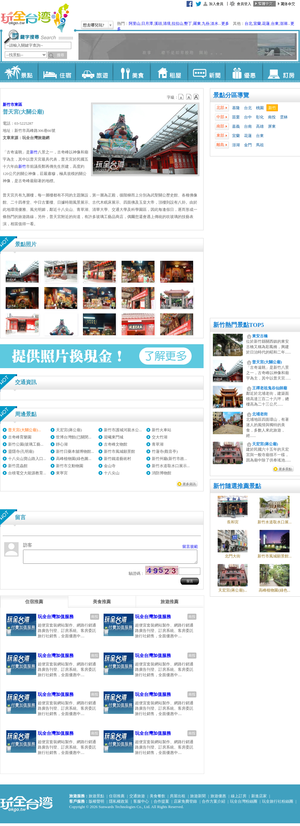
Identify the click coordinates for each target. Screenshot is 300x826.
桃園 (260, 108)
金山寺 (110, 466)
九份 (206, 23)
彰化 (260, 117)
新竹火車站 (161, 430)
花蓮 (266, 23)
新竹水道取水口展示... (171, 466)
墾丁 (188, 23)
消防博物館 (161, 473)
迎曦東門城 (113, 437)
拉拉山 (177, 23)
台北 (248, 23)
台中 (248, 117)
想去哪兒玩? (93, 25)
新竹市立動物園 (69, 466)
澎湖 (283, 23)
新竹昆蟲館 (18, 466)
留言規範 (190, 546)
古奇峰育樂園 (19, 437)
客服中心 (141, 804)
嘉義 (236, 126)
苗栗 (236, 117)
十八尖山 (111, 473)
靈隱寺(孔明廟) (21, 451)
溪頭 (158, 23)
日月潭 (147, 23)
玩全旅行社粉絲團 (277, 804)
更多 (225, 23)
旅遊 (94, 71)
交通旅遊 (137, 798)
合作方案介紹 (213, 804)
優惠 (243, 71)
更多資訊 (189, 484)
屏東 (272, 126)
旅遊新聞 (198, 798)
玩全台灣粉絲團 (243, 804)
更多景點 (285, 469)
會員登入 (244, 4)
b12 (181, 97)
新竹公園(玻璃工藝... (25, 444)
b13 (189, 97)
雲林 (284, 117)
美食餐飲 (157, 798)
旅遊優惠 (218, 798)
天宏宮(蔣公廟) (69, 430)
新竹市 (8, 104)
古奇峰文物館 (115, 444)
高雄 (260, 126)
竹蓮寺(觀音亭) (165, 451)
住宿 (56, 71)
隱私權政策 (118, 804)
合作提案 (161, 804)
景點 (19, 71)
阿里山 (134, 23)
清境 (167, 23)
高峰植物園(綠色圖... (73, 458)
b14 (196, 97)
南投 (272, 117)
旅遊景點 (96, 798)
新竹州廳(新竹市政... (169, 458)
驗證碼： (136, 576)
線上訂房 (238, 798)
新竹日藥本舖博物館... (75, 451)
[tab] (34, 604)
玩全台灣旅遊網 (34, 18)
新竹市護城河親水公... (123, 430)
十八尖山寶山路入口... (27, 458)
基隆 (236, 108)
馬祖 (260, 145)
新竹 (272, 108)
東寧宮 (62, 473)
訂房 (281, 71)
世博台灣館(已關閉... (73, 437)
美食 (131, 71)
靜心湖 (62, 444)
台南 (248, 126)
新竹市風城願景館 (119, 451)
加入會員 (216, 4)
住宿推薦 (117, 798)
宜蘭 (257, 23)
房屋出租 (177, 798)
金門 (248, 145)
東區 (18, 104)
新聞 (206, 71)
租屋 (168, 71)
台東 (275, 23)
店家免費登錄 (185, 804)
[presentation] (34, 604)
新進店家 (259, 798)
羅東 (197, 23)
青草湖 (157, 444)
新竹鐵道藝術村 (117, 458)
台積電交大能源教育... (27, 473)
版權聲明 (96, 804)
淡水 (214, 23)
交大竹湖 (159, 437)
